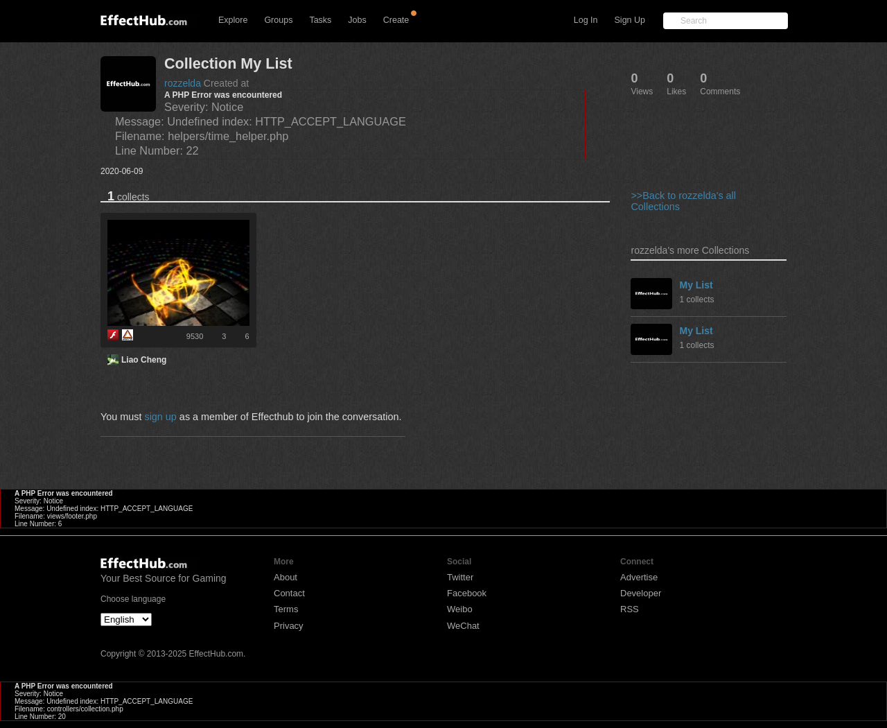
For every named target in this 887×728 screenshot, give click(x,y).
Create (396, 20)
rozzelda (182, 83)
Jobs (357, 20)
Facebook (466, 593)
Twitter (460, 577)
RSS (629, 609)
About (285, 577)
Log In (586, 20)
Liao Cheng (143, 360)
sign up (160, 416)
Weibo (460, 609)
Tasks (320, 20)
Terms (286, 609)
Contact (289, 593)
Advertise (639, 577)
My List (695, 285)
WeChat (463, 626)
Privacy (289, 626)
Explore (232, 20)
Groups (278, 20)
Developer (640, 593)
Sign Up (630, 20)
